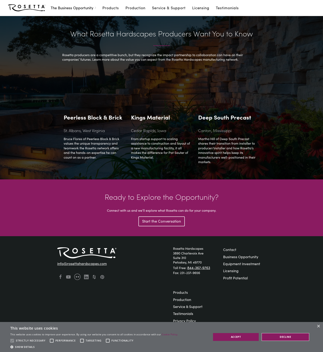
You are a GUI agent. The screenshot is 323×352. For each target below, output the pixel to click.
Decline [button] (285, 337)
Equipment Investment (241, 263)
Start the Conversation (161, 221)
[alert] (161, 337)
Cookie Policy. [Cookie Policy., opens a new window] (170, 334)
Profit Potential (235, 277)
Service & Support (168, 7)
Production (135, 7)
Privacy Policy (184, 320)
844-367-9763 (198, 267)
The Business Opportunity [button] (74, 7)
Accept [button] (236, 337)
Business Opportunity (240, 256)
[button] (94, 347)
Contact (229, 249)
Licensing (200, 7)
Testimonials (227, 7)
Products (110, 7)
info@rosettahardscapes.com (82, 263)
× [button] (318, 326)
